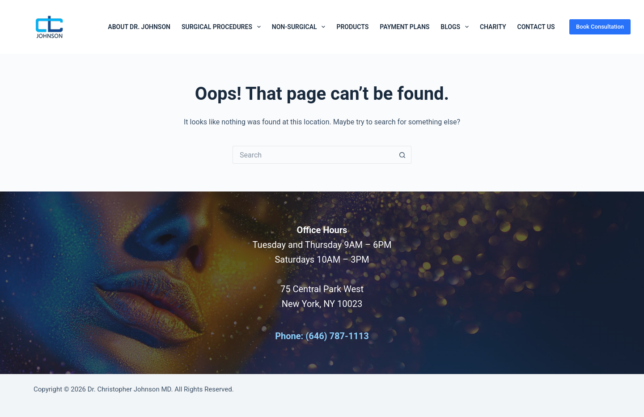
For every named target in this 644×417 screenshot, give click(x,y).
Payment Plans (404, 26)
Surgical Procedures (223, 26)
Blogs (456, 26)
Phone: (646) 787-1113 (322, 336)
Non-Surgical (300, 26)
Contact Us (536, 26)
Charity (493, 26)
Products (352, 26)
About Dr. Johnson (139, 26)
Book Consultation (600, 26)
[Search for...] (313, 155)
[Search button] (402, 155)
